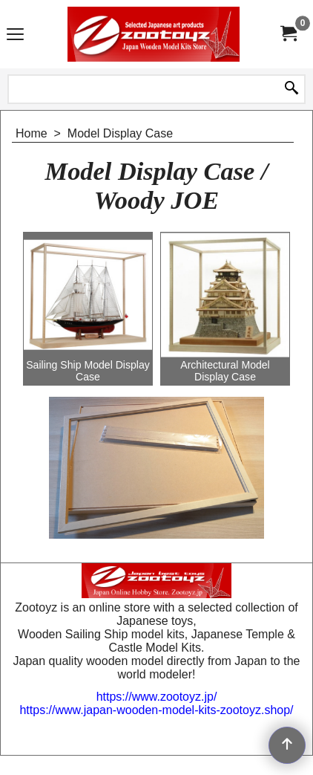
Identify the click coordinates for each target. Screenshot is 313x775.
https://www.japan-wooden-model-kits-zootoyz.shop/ (156, 710)
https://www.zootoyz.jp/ (156, 696)
